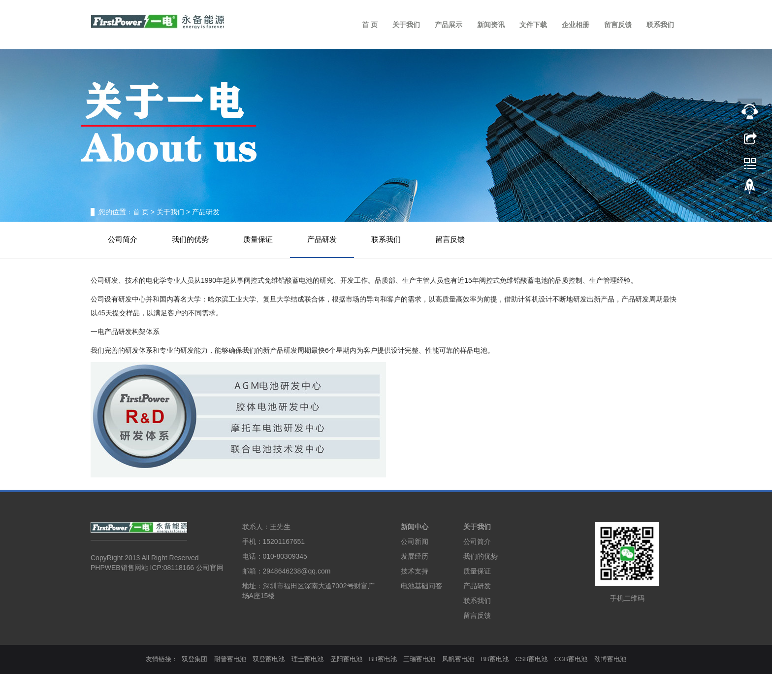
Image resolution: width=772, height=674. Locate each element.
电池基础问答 (421, 586)
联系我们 (660, 25)
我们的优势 (190, 239)
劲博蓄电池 (610, 659)
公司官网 (210, 568)
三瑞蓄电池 (419, 659)
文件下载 (533, 25)
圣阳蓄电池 (346, 659)
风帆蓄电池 (458, 659)
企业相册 (575, 25)
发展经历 (414, 556)
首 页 (370, 25)
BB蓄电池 (382, 659)
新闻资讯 (491, 25)
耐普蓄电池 (230, 659)
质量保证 (258, 239)
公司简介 (122, 239)
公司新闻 (414, 541)
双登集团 (194, 659)
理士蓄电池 (307, 659)
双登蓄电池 (269, 659)
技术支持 (414, 571)
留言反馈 (618, 25)
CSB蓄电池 (531, 659)
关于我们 (406, 25)
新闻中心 (414, 527)
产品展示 (448, 25)
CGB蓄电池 (570, 659)
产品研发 (322, 239)
